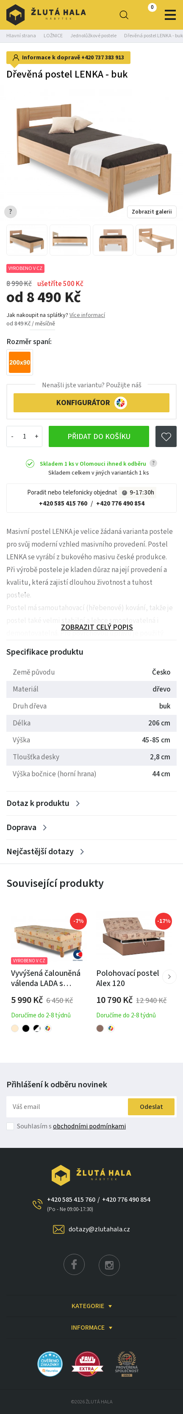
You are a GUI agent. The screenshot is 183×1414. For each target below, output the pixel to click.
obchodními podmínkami (89, 1126)
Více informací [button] (87, 315)
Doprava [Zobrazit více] (21, 827)
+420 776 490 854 (120, 503)
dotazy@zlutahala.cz (99, 1229)
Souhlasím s (71, 1126)
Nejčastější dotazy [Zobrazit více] (40, 852)
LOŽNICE (53, 35)
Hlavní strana (21, 35)
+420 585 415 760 (63, 503)
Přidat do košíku (98, 436)
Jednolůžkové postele (93, 35)
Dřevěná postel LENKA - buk (153, 35)
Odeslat (151, 1106)
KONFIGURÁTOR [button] (91, 403)
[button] (169, 977)
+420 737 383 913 (102, 57)
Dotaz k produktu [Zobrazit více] (37, 803)
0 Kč (144, 14)
